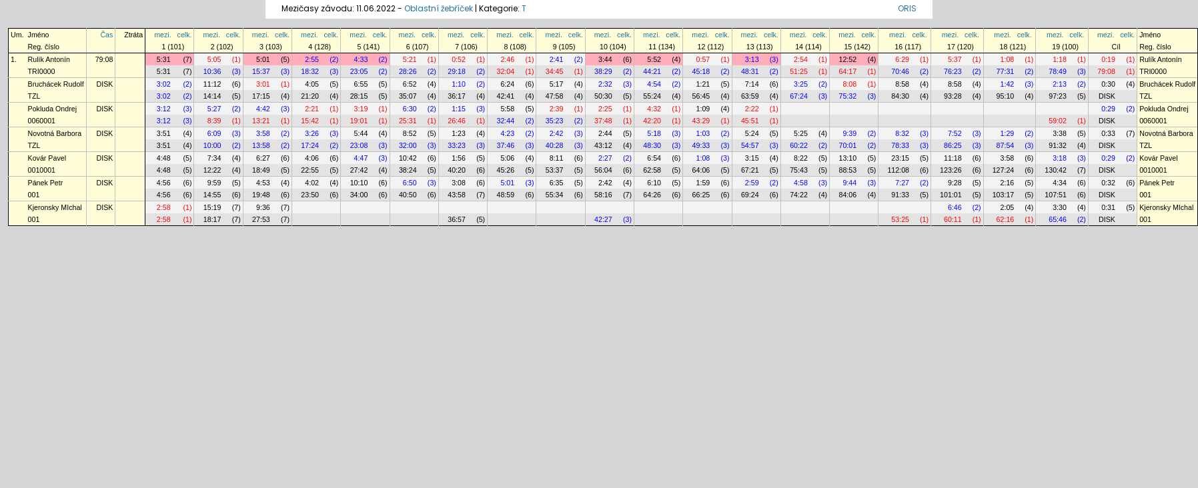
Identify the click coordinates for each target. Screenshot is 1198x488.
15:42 (310, 121)
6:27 (263, 158)
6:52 (410, 84)
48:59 (505, 195)
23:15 (900, 158)
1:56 (459, 158)
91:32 (1058, 145)
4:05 (312, 84)
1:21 (703, 84)
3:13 (752, 59)
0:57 (703, 59)
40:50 (408, 195)
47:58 (555, 96)
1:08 (1008, 59)
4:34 (1060, 183)
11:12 (212, 84)
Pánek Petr (45, 183)
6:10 (654, 183)
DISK (104, 84)
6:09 (214, 133)
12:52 (847, 59)
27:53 (261, 219)
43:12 (603, 145)
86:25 (953, 145)
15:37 (261, 71)
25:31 (408, 121)
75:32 (847, 96)
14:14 (212, 96)
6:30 (410, 109)
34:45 (555, 71)
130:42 (1056, 170)
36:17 (457, 96)
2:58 (164, 207)
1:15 (459, 109)
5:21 (410, 59)
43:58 (457, 195)
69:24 (750, 195)
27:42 (359, 170)
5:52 (654, 59)
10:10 (359, 183)
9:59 (214, 183)
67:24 (799, 96)
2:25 (605, 109)
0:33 (1108, 133)
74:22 (799, 195)
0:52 (459, 59)
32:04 (505, 71)
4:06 (312, 158)
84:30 (900, 96)
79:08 (104, 59)
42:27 (603, 219)
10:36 (212, 71)
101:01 (951, 195)
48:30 (652, 145)
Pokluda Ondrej (52, 109)
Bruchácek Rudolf (56, 84)
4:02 (312, 183)
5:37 (955, 59)
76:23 (953, 71)
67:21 (750, 170)
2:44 (605, 133)
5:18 (654, 133)
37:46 (505, 145)
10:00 (212, 145)
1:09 (703, 109)
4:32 (654, 109)
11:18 (953, 158)
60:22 (799, 145)
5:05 (214, 59)
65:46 (1058, 219)
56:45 (701, 96)
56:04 (603, 170)
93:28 (953, 96)
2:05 (1008, 207)
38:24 (408, 170)
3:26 (312, 133)
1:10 (459, 84)
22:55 (310, 170)
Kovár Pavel (47, 158)
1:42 (1008, 84)
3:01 (263, 84)
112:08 (898, 170)
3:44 (605, 59)
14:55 (212, 195)
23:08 (359, 145)
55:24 (652, 96)
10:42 (408, 158)
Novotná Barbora (55, 133)
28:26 (408, 71)
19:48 (261, 195)
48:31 (750, 71)
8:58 (902, 84)
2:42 (557, 133)
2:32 (605, 84)
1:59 (703, 183)
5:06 (507, 158)
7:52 (955, 133)
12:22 (212, 170)
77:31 (1006, 71)
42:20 (652, 121)
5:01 (263, 59)
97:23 (1058, 96)
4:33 (361, 59)
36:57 (457, 219)
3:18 (1060, 158)
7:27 (902, 183)
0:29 (1108, 109)
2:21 (312, 109)
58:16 (603, 195)
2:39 (557, 109)
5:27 (214, 109)
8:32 (902, 133)
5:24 (752, 133)
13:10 (847, 158)
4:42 (263, 109)
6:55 (361, 84)
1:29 (1008, 133)
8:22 (801, 158)
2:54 (801, 59)
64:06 (701, 170)
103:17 (1004, 195)
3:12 (164, 109)
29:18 (457, 71)
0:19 (1108, 59)
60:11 (953, 219)
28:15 (359, 96)
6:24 (507, 84)
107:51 (1056, 195)
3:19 (361, 109)
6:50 (410, 183)
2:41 (557, 59)
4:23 (507, 133)
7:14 (752, 84)
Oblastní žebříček (438, 8)
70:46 (900, 71)
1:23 (459, 133)
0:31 (1108, 207)
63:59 (750, 96)
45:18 (701, 71)
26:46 (457, 121)
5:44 (361, 133)
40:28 (555, 145)
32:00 (408, 145)
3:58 (263, 133)
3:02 (164, 84)
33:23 (457, 145)
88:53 (847, 170)
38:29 (603, 71)
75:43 (799, 170)
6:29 (902, 59)
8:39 (214, 121)
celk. (184, 35)
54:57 (750, 145)
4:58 (801, 183)
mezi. (162, 35)
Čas (106, 35)
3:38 (1060, 133)
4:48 (164, 158)
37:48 (603, 121)
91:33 (900, 195)
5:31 (164, 59)
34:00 (359, 195)
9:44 (849, 183)
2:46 (507, 59)
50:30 (603, 96)
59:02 (1058, 121)
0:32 (1108, 183)
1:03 (703, 133)
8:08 (849, 84)
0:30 (1108, 84)
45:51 (750, 121)
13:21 (261, 121)
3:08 (459, 183)
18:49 (261, 170)
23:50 (310, 195)
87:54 (1006, 145)
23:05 (359, 71)
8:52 (410, 133)
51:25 (799, 71)
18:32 (310, 71)
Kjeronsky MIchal (55, 207)
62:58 (652, 170)
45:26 (505, 170)
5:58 (507, 109)
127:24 (1004, 170)
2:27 (605, 158)
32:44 (505, 121)
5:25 (801, 133)
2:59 (752, 183)
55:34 (555, 195)
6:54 (654, 158)
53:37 (555, 170)
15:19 (212, 207)
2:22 (752, 109)
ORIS (907, 8)
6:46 (955, 207)
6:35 (557, 183)
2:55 (312, 59)
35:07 (408, 96)
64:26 (652, 195)
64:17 (847, 71)
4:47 (361, 158)
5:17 (557, 84)
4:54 (654, 84)
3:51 (164, 133)
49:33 (701, 145)
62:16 (1006, 219)
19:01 (359, 121)
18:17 (212, 219)
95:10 (1006, 96)
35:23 (555, 121)
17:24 (310, 145)
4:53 (263, 183)
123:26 (951, 170)
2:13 (1060, 84)
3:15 (752, 158)
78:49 (1058, 71)
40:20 (457, 170)
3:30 (1060, 207)
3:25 (801, 84)
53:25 (900, 219)
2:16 (1008, 183)
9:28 (955, 183)
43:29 (701, 121)
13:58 (261, 145)
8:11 (557, 158)
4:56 (164, 183)
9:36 (263, 207)
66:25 (701, 195)
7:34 (214, 158)
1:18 (1060, 59)
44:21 (652, 71)
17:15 (261, 96)
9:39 (849, 133)
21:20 (310, 96)
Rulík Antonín (49, 59)
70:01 (847, 145)
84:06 (847, 195)
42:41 (505, 96)
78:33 (900, 145)
